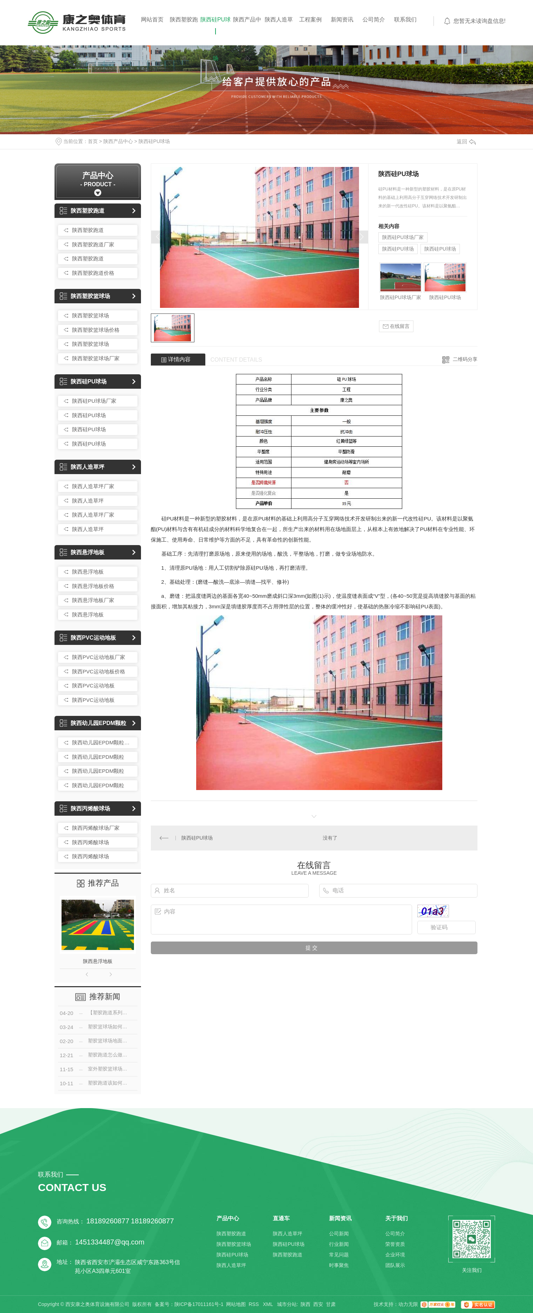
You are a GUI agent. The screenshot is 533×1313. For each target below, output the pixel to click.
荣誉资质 (395, 1244)
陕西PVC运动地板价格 (98, 671)
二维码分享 (465, 359)
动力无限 (408, 1304)
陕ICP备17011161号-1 (199, 1304)
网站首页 (152, 19)
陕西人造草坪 (279, 30)
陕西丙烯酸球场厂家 (96, 828)
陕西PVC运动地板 (88, 638)
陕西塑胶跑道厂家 (93, 244)
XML (268, 1304)
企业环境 (395, 1254)
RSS (254, 1304)
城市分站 (287, 1304)
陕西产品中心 (247, 30)
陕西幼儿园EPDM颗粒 (93, 723)
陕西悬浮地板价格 (93, 586)
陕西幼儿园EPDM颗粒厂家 (103, 742)
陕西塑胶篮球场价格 (96, 330)
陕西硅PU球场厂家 (94, 401)
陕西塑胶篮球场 (85, 296)
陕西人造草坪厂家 (93, 486)
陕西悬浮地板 (82, 552)
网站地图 (236, 1304)
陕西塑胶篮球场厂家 (96, 358)
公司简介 (373, 19)
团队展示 (395, 1265)
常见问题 (339, 1254)
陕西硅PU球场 (215, 30)
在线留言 (396, 326)
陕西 (305, 1304)
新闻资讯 (342, 19)
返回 (466, 141)
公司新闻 (339, 1233)
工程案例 (310, 19)
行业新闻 (339, 1244)
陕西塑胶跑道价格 (93, 273)
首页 (93, 141)
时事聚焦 (339, 1265)
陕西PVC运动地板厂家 (98, 657)
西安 (318, 1304)
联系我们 (405, 19)
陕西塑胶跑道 (184, 30)
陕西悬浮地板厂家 (93, 600)
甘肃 (331, 1304)
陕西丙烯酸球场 (85, 808)
